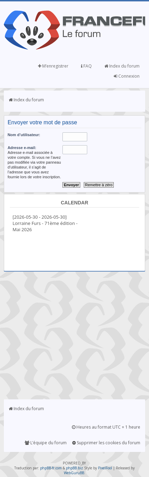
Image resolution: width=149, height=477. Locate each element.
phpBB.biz (74, 468)
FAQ (86, 66)
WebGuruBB (74, 472)
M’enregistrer (53, 66)
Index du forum (122, 66)
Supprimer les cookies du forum (106, 443)
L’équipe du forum (46, 443)
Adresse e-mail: (22, 148)
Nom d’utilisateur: (24, 135)
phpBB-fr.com (51, 468)
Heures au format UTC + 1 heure (106, 427)
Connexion (127, 76)
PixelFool (105, 468)
